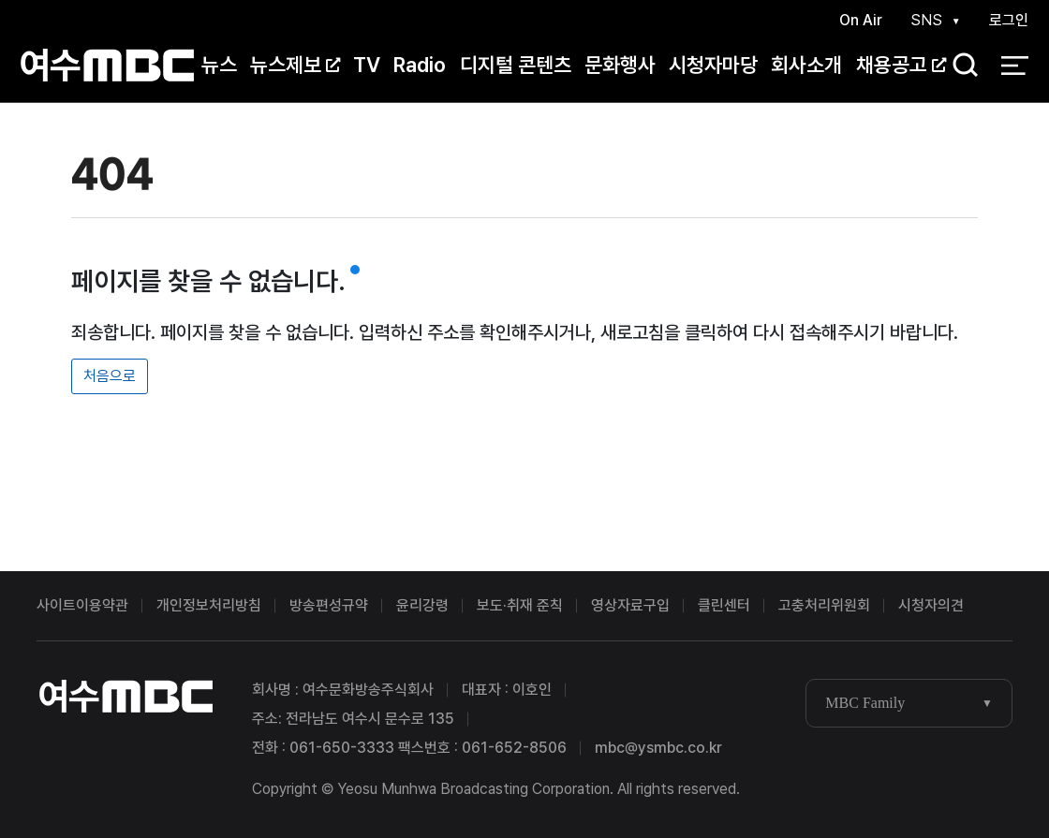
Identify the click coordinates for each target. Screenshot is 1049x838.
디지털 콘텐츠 (515, 64)
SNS (926, 20)
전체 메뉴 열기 (1014, 65)
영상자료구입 (630, 605)
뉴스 (219, 64)
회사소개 (806, 64)
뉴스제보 (295, 64)
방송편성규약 (328, 605)
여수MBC (107, 65)
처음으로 (109, 376)
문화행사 (620, 64)
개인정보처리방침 (208, 605)
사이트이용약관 (82, 605)
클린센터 (724, 605)
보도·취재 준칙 (520, 605)
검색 (959, 66)
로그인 (1008, 20)
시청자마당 (713, 64)
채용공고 (901, 64)
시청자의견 (931, 605)
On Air (860, 20)
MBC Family (865, 703)
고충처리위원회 (824, 605)
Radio (419, 64)
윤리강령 (422, 605)
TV (366, 64)
